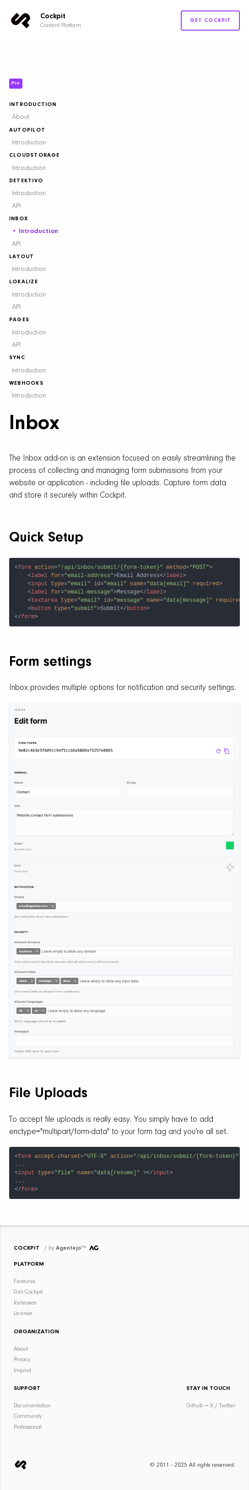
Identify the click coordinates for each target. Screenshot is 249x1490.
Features (24, 1281)
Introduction (29, 142)
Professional (28, 1427)
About (20, 117)
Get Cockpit (210, 20)
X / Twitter (222, 1406)
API (16, 206)
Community (28, 1416)
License (23, 1313)
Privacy (22, 1360)
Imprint (22, 1370)
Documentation (32, 1406)
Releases (25, 1303)
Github (194, 1406)
